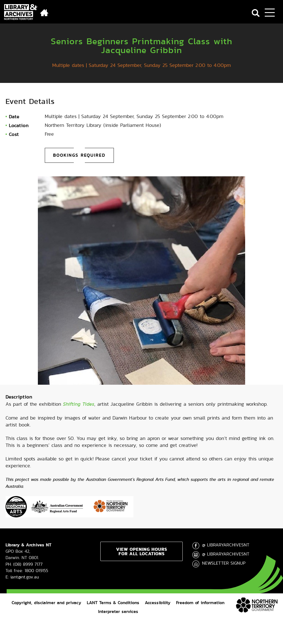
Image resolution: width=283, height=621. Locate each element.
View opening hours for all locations (141, 551)
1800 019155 (36, 570)
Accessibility (158, 602)
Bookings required (79, 155)
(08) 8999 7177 (28, 564)
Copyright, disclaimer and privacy (46, 602)
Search (256, 13)
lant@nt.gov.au (25, 577)
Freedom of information (200, 602)
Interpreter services (118, 611)
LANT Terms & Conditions (113, 602)
